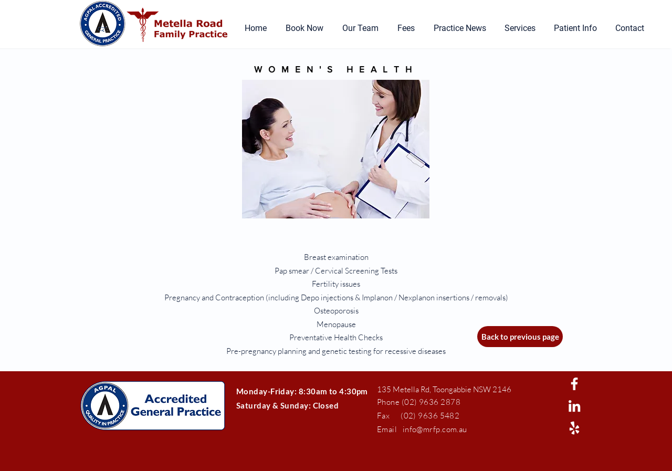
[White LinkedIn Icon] (574, 405)
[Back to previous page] (520, 336)
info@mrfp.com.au (435, 429)
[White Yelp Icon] (574, 428)
